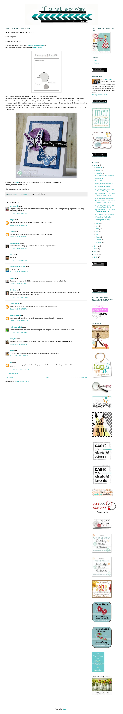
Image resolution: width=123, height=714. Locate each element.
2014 (95, 246)
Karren (12, 278)
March (98, 237)
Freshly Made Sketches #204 (104, 198)
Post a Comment (13, 373)
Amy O (12, 220)
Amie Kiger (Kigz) (16, 327)
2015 (95, 165)
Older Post (83, 378)
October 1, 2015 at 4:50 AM (18, 248)
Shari (12, 255)
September (99, 173)
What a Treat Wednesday (103, 217)
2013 (95, 249)
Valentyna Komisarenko (18, 266)
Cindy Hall (13, 339)
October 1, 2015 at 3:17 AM (18, 225)
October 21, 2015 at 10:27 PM (19, 369)
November (99, 167)
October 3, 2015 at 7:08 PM (18, 309)
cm (11, 362)
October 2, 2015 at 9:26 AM (18, 283)
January (98, 242)
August (98, 223)
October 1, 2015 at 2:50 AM (18, 213)
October (98, 170)
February (99, 240)
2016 (95, 162)
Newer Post (9, 378)
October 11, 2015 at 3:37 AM (19, 356)
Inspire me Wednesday (102, 186)
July (97, 226)
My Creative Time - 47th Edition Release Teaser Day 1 (105, 210)
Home (46, 378)
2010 (95, 257)
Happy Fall (98, 181)
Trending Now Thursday (102, 220)
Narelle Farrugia (15, 315)
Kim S (12, 350)
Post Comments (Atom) (21, 381)
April (97, 234)
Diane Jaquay (14, 303)
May (97, 231)
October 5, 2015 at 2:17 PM (18, 332)
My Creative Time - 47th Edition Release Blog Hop (105, 190)
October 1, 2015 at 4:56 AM (18, 260)
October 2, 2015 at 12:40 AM (19, 272)
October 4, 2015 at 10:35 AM (19, 321)
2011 (95, 254)
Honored (96, 63)
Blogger (65, 709)
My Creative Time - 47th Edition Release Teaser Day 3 (105, 201)
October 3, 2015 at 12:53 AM (19, 297)
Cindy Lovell (108, 79)
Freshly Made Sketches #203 (104, 214)
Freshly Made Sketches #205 (104, 183)
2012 (95, 251)
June (97, 229)
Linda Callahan (15, 243)
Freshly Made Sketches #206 (104, 175)
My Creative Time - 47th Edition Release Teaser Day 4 (105, 194)
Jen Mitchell (14, 206)
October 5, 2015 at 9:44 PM (18, 344)
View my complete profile (99, 95)
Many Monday (99, 178)
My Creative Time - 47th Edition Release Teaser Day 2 (105, 206)
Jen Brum (13, 290)
